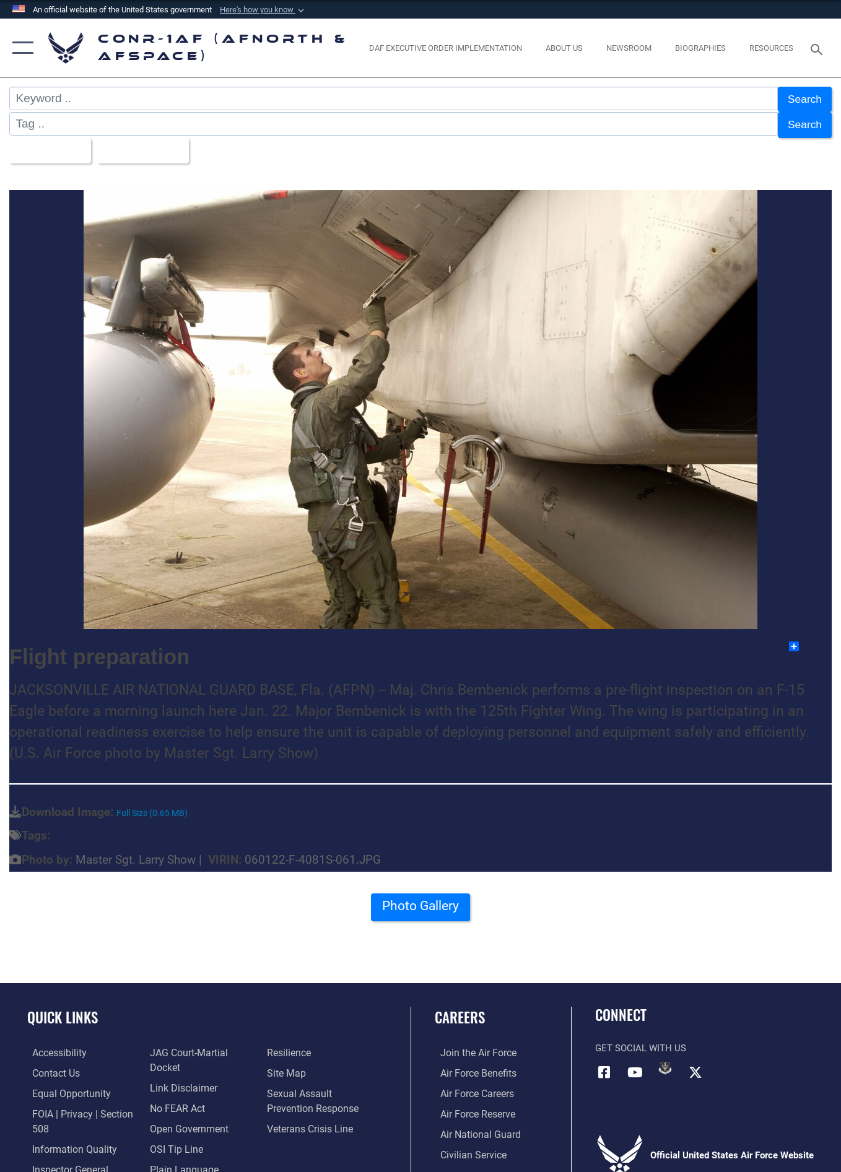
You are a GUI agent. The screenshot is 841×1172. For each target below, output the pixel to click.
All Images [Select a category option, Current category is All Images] (48, 145)
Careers (460, 1011)
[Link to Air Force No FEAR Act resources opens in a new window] (175, 1106)
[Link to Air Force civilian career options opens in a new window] (466, 1146)
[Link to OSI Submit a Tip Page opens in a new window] (173, 1146)
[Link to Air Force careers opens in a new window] (471, 1086)
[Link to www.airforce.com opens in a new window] (471, 1046)
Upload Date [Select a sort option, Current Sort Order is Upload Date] (147, 145)
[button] (263, 10)
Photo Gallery (420, 904)
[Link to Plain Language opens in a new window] (300, 1046)
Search (803, 98)
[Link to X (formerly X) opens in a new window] (695, 1065)
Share (809, 640)
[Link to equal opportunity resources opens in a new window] (64, 1086)
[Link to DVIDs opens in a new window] (665, 1062)
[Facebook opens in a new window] (604, 1065)
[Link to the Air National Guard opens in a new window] (473, 1126)
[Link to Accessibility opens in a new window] (54, 1046)
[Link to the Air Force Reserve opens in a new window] (471, 1106)
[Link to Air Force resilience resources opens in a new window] (290, 1066)
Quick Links (62, 1011)
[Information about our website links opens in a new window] (180, 1086)
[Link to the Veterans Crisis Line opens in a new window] (310, 1141)
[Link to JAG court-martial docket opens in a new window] (201, 1066)
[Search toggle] (818, 48)
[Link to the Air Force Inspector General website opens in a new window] (184, 1046)
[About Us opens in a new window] (564, 48)
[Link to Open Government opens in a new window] (185, 1126)
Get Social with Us (640, 1042)
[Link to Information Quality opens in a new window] (67, 1141)
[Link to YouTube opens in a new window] (634, 1065)
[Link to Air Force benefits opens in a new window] (471, 1066)
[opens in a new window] (445, 48)
